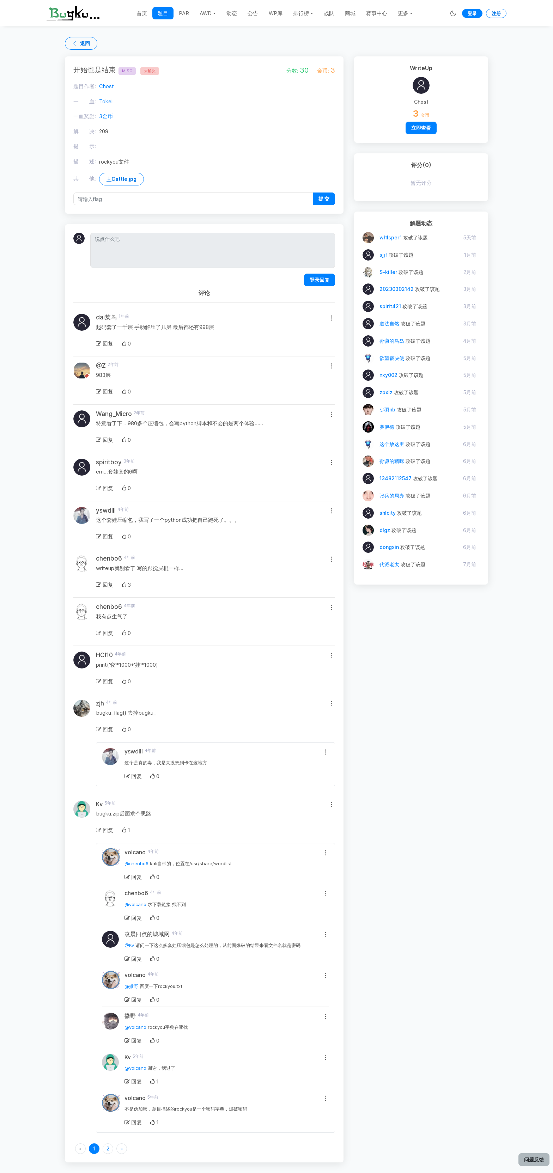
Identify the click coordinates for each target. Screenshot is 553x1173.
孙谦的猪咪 (391, 461)
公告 (253, 13)
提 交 (323, 199)
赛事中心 (376, 13)
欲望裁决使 (391, 358)
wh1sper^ (390, 237)
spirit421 (390, 306)
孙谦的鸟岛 (391, 341)
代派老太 (389, 564)
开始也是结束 (104, 70)
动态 (231, 13)
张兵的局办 (391, 496)
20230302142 (396, 289)
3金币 (106, 116)
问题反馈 (534, 1159)
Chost (106, 86)
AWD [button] (206, 13)
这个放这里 (391, 444)
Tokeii (106, 101)
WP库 (275, 13)
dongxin (389, 547)
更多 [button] (403, 13)
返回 (81, 43)
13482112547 (395, 478)
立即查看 (421, 128)
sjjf (383, 255)
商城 (350, 13)
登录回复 (319, 280)
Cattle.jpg (121, 179)
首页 (141, 13)
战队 (329, 13)
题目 (163, 13)
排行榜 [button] (301, 13)
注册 (496, 13)
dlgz (384, 530)
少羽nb (387, 410)
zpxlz (386, 392)
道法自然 (389, 323)
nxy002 (388, 375)
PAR (184, 13)
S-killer (388, 272)
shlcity (387, 513)
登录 (472, 13)
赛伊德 (386, 427)
